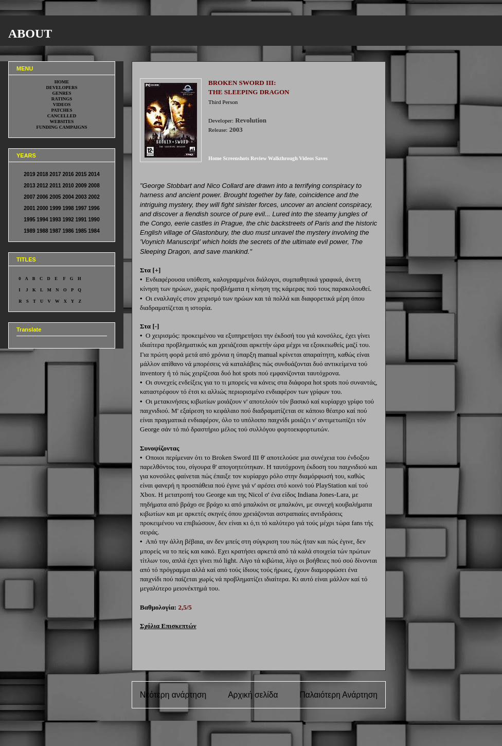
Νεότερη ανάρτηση (173, 694)
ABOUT (30, 33)
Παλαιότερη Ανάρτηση (338, 694)
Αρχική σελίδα (253, 694)
